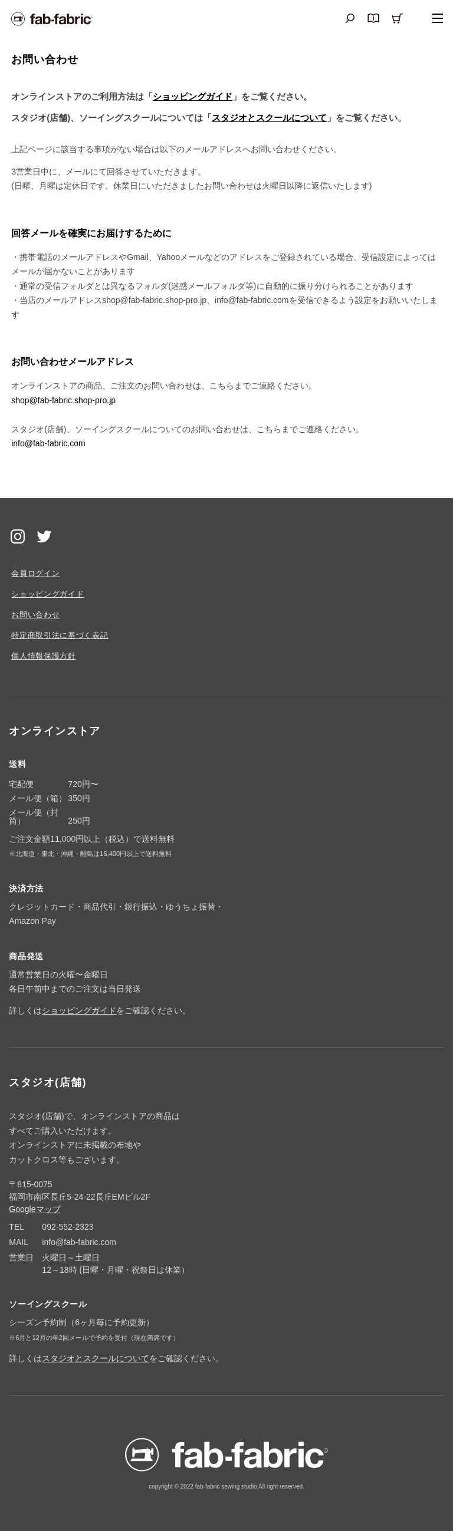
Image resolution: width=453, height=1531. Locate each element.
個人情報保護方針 (43, 655)
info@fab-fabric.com (48, 443)
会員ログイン (35, 573)
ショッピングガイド (192, 96)
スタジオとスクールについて (269, 118)
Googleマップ (34, 1209)
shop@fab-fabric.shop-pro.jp (63, 400)
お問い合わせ (35, 614)
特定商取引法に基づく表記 (59, 635)
